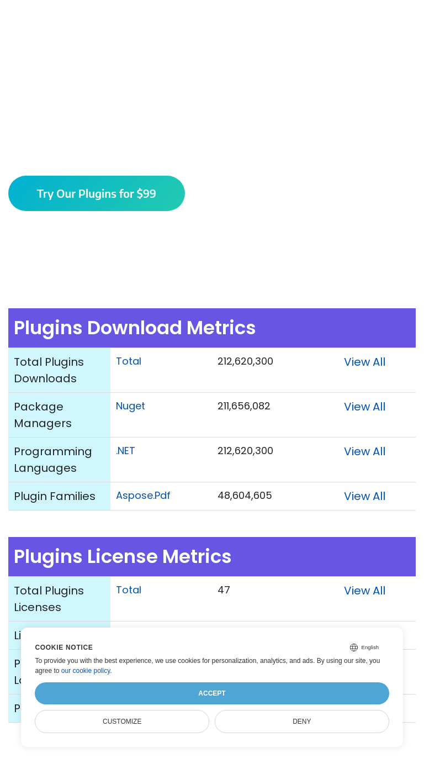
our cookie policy (85, 671)
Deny (302, 721)
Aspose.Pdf (143, 495)
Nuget (130, 406)
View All (364, 362)
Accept (211, 693)
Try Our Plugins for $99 (97, 193)
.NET (125, 450)
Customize (122, 721)
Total (128, 361)
